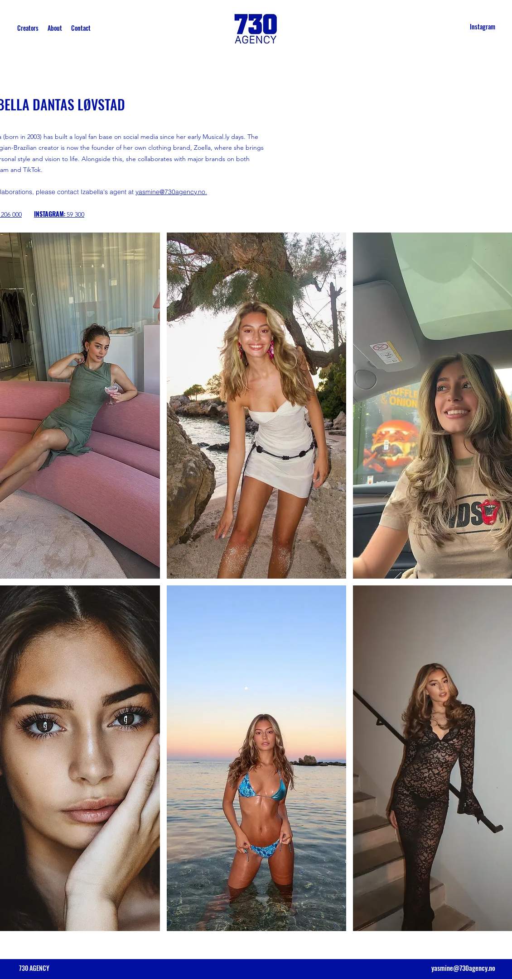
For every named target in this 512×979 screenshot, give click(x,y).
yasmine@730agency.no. (171, 192)
